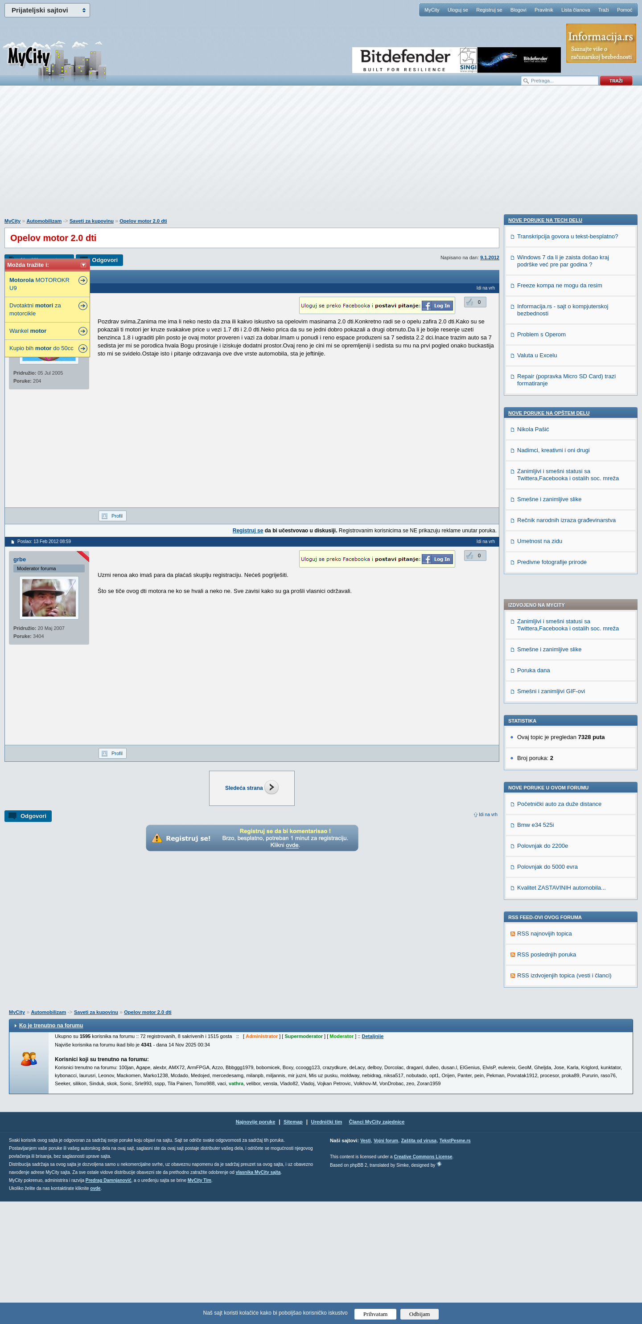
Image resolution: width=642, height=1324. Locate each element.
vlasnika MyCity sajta (258, 1294)
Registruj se (489, 9)
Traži (603, 9)
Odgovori (105, 260)
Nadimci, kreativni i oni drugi (553, 986)
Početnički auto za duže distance (559, 555)
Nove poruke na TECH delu (545, 756)
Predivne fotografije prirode (552, 1098)
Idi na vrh (488, 814)
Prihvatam (375, 1314)
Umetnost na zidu (539, 1077)
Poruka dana (533, 421)
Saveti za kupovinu (92, 221)
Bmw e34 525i (535, 575)
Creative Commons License (423, 1279)
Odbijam (419, 1314)
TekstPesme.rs (455, 1263)
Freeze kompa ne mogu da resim (559, 821)
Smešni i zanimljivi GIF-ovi (551, 442)
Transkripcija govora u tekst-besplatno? (567, 772)
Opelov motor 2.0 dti (143, 221)
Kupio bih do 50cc (41, 348)
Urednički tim (326, 1244)
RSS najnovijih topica (544, 684)
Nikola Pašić (533, 965)
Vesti (365, 1263)
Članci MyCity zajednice (377, 1244)
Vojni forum (386, 1263)
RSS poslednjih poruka (546, 705)
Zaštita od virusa (418, 1263)
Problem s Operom (541, 870)
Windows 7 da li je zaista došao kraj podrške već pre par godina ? (563, 797)
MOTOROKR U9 (39, 284)
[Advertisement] (321, 156)
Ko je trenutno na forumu (51, 1148)
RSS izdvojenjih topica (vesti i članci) (564, 726)
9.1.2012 (489, 257)
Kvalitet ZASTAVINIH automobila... (561, 638)
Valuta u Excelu (537, 891)
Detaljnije (372, 1158)
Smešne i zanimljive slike (549, 400)
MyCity (432, 9)
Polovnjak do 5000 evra (547, 617)
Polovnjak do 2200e (542, 596)
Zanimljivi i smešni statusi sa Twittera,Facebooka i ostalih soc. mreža (568, 376)
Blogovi (518, 9)
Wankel (27, 330)
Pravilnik (544, 9)
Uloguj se (458, 9)
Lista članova (575, 9)
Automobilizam (44, 221)
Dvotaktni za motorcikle (35, 309)
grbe (19, 559)
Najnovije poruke (256, 1244)
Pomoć (624, 9)
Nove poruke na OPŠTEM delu (548, 949)
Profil (117, 516)
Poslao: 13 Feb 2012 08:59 (44, 541)
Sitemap (293, 1244)
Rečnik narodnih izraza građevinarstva (566, 1056)
